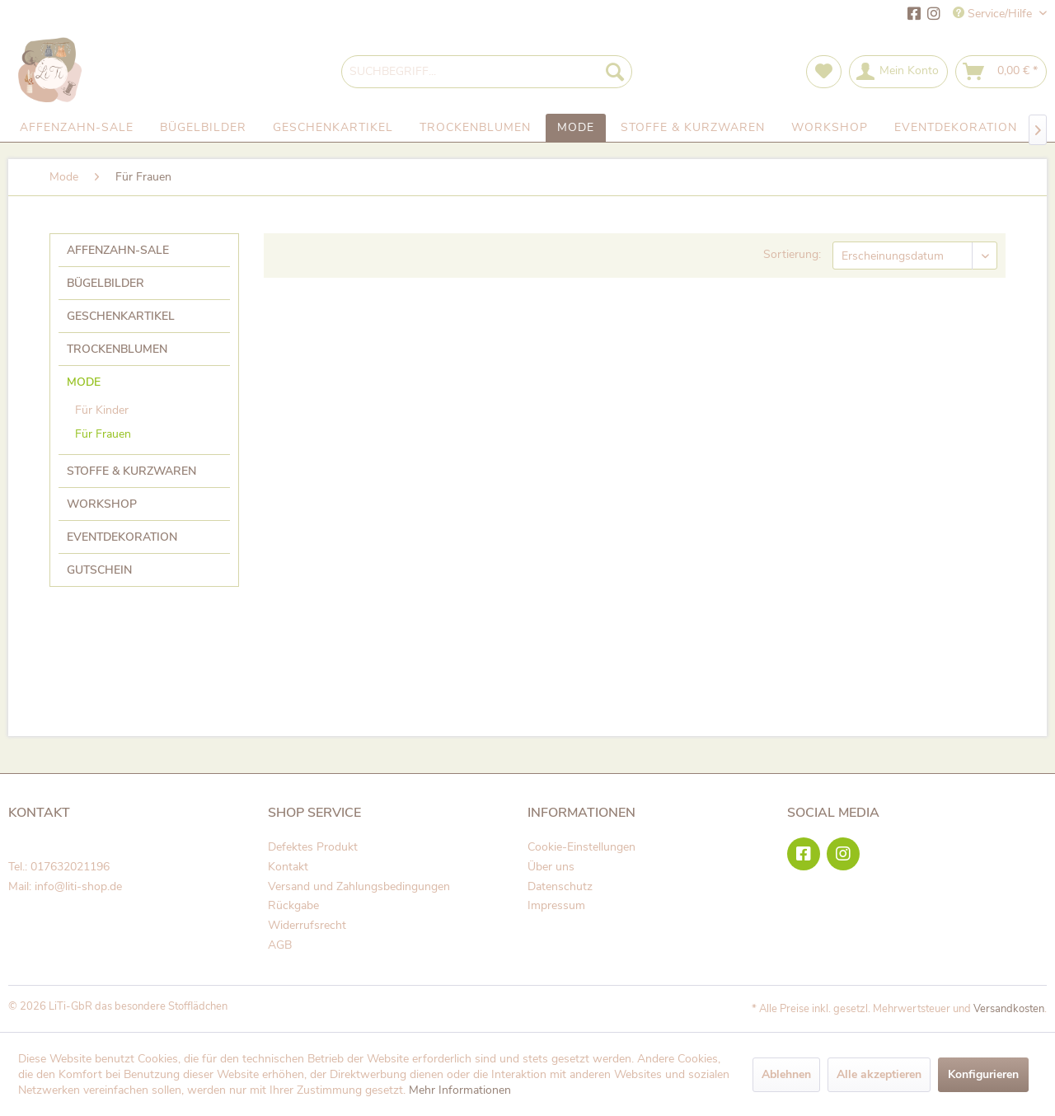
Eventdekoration (122, 537)
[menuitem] (486, 71)
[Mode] (576, 128)
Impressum (556, 905)
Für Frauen (103, 434)
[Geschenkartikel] (333, 128)
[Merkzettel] (824, 71)
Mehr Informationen (460, 1090)
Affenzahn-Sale (118, 250)
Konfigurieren (983, 1074)
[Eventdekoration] (956, 128)
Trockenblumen (117, 349)
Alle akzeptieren (879, 1074)
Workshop (102, 504)
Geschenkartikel (121, 316)
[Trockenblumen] (475, 128)
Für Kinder (102, 410)
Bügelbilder (105, 283)
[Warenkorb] (1001, 71)
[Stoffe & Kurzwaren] (692, 128)
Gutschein (99, 570)
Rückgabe (293, 905)
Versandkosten (1008, 1008)
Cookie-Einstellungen (581, 847)
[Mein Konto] (898, 71)
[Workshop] (829, 128)
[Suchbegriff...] (486, 71)
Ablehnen (786, 1074)
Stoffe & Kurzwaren (131, 471)
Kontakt (288, 867)
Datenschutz (560, 886)
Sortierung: (792, 254)
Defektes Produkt (313, 847)
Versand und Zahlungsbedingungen (359, 886)
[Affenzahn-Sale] (76, 128)
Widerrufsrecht (307, 925)
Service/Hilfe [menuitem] (994, 13)
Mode (84, 382)
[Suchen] (615, 71)
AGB (280, 945)
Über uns (551, 867)
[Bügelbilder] (203, 128)
